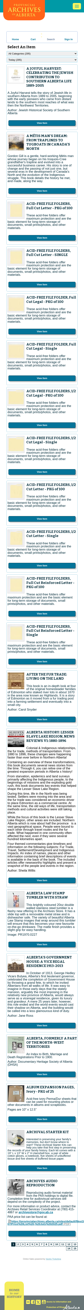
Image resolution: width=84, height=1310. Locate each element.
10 (56, 1244)
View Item (42, 123)
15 (74, 1248)
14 (68, 1248)
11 (62, 1244)
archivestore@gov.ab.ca (36, 1212)
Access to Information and (58, 1301)
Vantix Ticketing (53, 1259)
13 (74, 1244)
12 (68, 1244)
